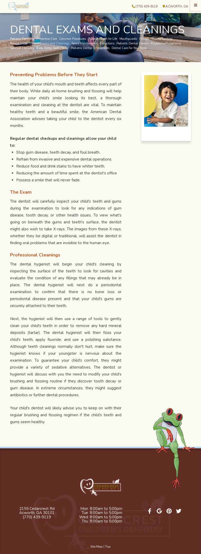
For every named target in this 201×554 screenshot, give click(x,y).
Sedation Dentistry (22, 48)
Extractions (107, 43)
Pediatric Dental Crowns (132, 43)
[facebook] (150, 511)
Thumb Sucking (161, 39)
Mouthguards (128, 39)
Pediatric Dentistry (22, 39)
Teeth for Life (109, 39)
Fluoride (93, 39)
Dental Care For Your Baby (129, 48)
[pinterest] (169, 511)
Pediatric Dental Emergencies (90, 48)
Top (108, 547)
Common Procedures (72, 39)
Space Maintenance (84, 43)
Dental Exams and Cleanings (49, 43)
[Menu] (195, 5)
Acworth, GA (175, 6)
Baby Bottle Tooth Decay (53, 48)
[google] (159, 511)
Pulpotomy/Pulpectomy (166, 43)
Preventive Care (47, 39)
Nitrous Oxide (19, 43)
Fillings (144, 39)
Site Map (96, 547)
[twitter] (179, 511)
